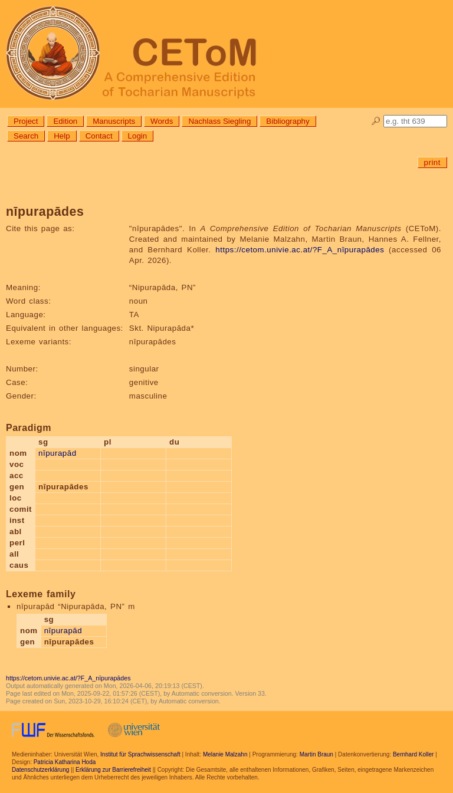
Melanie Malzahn (225, 754)
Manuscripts (114, 121)
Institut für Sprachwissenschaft (140, 754)
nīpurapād (57, 453)
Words (161, 121)
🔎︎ (376, 121)
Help (62, 135)
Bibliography (287, 121)
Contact (99, 135)
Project (26, 121)
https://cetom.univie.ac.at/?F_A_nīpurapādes (299, 249)
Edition (65, 121)
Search (26, 135)
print (432, 162)
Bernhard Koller (413, 754)
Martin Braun (316, 754)
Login (137, 135)
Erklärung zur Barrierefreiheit (113, 769)
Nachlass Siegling (219, 121)
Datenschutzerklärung (40, 769)
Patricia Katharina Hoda (65, 762)
